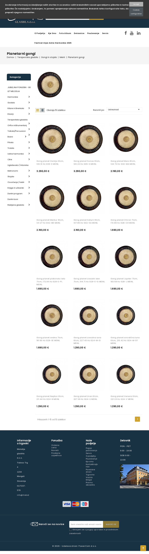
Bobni (10, 136)
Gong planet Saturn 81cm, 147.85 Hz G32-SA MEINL (87, 222)
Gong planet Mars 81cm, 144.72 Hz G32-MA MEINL (123, 163)
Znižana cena (55, 449)
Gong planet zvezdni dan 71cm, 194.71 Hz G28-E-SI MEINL (89, 282)
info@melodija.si (25, 498)
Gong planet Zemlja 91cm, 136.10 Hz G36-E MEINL (50, 163)
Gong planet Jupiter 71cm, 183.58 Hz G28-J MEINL (124, 282)
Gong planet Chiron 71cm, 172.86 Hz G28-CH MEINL (124, 222)
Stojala (11, 176)
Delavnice (79, 33)
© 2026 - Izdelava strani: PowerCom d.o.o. (74, 549)
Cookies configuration (136, 12)
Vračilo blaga (89, 481)
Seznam (42, 110)
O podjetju (39, 33)
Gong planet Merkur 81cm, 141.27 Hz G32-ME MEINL (50, 222)
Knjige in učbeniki (16, 188)
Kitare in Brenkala (16, 108)
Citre (10, 159)
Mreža (37, 110)
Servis (105, 33)
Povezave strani (90, 473)
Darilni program (15, 193)
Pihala (10, 142)
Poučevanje (93, 33)
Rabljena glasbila (16, 205)
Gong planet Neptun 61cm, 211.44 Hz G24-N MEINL (50, 401)
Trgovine (90, 477)
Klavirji (11, 114)
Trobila (11, 148)
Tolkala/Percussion (17, 131)
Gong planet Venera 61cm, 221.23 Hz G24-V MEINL (124, 401)
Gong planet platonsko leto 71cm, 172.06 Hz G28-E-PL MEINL (51, 283)
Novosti (55, 453)
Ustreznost (124, 109)
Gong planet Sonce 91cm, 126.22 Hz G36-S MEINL (87, 163)
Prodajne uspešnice (56, 457)
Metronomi (13, 170)
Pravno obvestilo (90, 486)
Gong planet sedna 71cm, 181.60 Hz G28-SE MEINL (50, 341)
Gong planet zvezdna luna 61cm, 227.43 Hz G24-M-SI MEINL (87, 342)
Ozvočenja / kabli (16, 182)
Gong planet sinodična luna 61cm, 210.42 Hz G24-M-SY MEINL (125, 342)
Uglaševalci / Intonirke (18, 165)
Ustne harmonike (16, 153)
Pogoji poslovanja (91, 452)
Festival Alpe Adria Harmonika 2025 (53, 43)
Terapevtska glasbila (18, 119)
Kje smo (52, 33)
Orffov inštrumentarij (17, 125)
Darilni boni (13, 199)
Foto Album (65, 33)
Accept (136, 4)
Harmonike (13, 97)
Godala (11, 102)
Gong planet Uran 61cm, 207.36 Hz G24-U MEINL (86, 401)
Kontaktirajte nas (92, 468)
